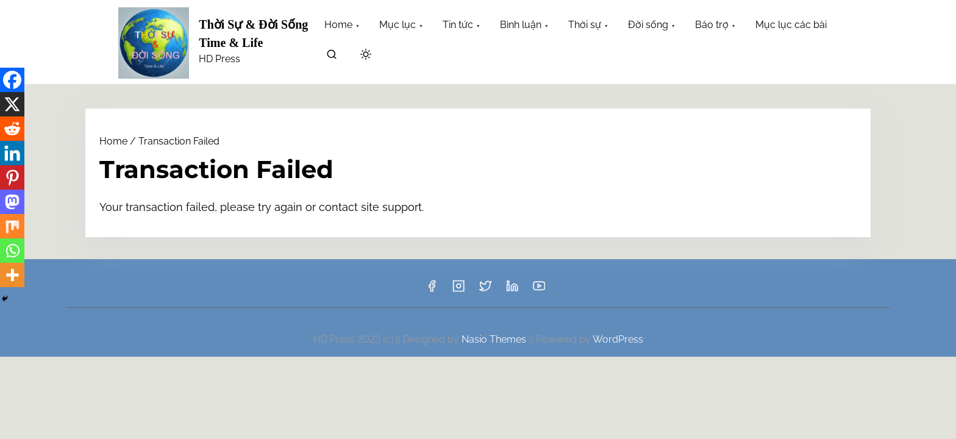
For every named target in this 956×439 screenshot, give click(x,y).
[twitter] (485, 290)
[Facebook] (12, 80)
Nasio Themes (495, 339)
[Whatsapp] (12, 250)
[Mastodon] (12, 202)
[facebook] (432, 290)
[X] (12, 104)
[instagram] (458, 290)
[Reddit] (12, 128)
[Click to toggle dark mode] (366, 55)
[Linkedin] (12, 153)
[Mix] (12, 226)
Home (113, 141)
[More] (12, 275)
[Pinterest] (12, 177)
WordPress (618, 339)
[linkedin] (512, 290)
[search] (332, 56)
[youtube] (539, 290)
